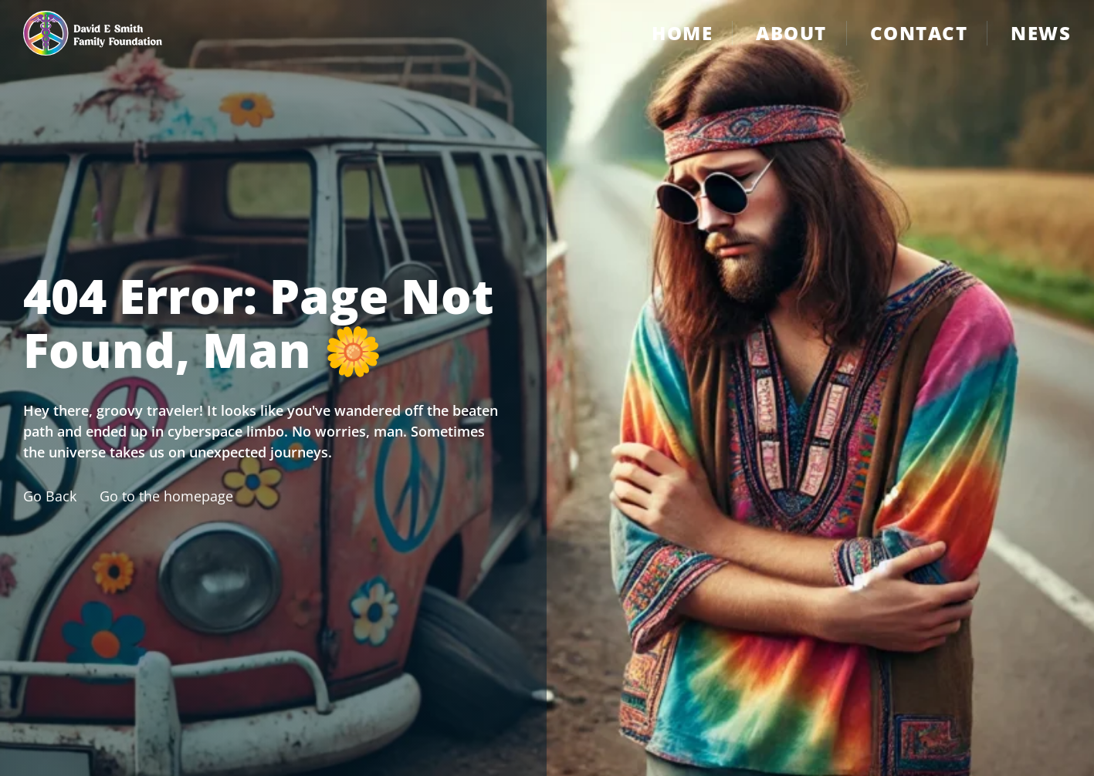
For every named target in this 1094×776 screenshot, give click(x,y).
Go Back (49, 496)
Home (682, 33)
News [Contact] (1041, 33)
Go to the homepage (166, 496)
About (791, 33)
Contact (919, 33)
